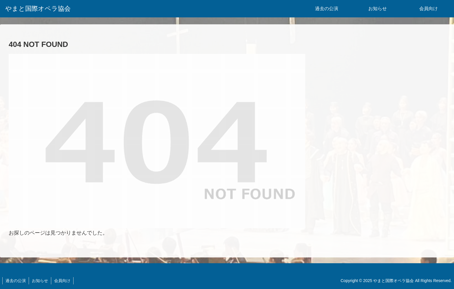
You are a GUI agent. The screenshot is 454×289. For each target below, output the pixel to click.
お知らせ (40, 280)
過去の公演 (16, 280)
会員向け (62, 280)
